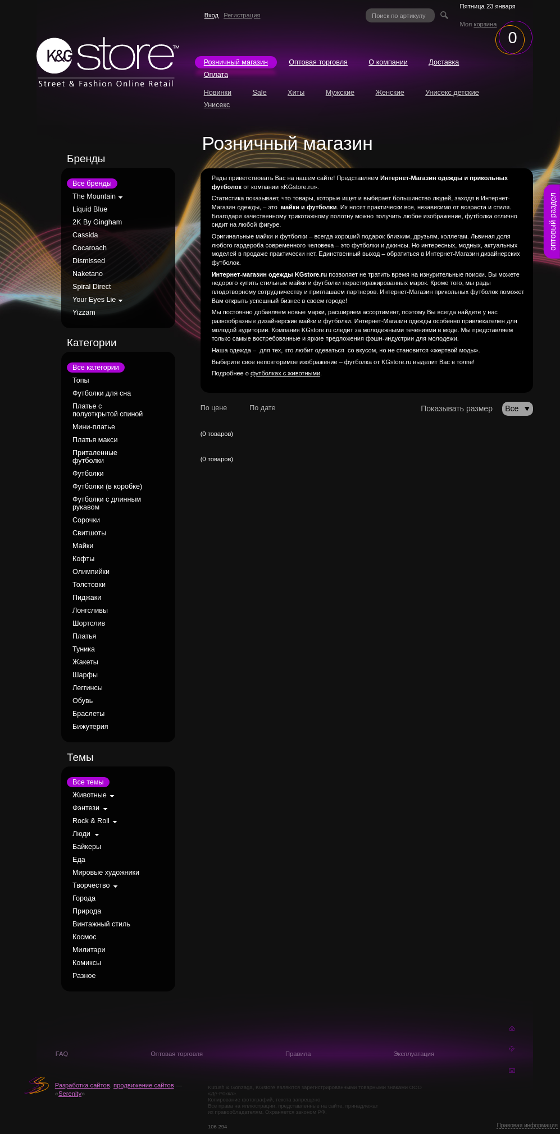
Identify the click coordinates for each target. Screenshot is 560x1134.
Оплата (216, 75)
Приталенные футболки (94, 457)
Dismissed (88, 261)
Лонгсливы (90, 610)
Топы (80, 380)
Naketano (87, 274)
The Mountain (94, 196)
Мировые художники (105, 872)
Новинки (217, 93)
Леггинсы (87, 688)
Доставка (444, 62)
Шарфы (85, 675)
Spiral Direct (91, 287)
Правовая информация (527, 1125)
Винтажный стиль (101, 924)
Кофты (83, 559)
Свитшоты (89, 533)
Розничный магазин (236, 62)
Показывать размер (457, 408)
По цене (214, 408)
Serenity (69, 1093)
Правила (298, 1053)
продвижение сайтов (143, 1085)
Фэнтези (85, 808)
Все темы (88, 782)
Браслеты (88, 714)
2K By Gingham (97, 222)
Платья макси (94, 440)
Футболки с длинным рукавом (106, 503)
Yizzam (83, 312)
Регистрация (242, 15)
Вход (211, 15)
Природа (86, 911)
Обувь (82, 701)
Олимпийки (91, 572)
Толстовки (89, 585)
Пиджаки (86, 598)
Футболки (87, 474)
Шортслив (88, 623)
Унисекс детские (452, 93)
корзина (485, 24)
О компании (387, 62)
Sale (259, 93)
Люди (81, 834)
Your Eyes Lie (94, 300)
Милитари (89, 950)
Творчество (91, 885)
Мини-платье (93, 427)
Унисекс (217, 105)
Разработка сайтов (82, 1085)
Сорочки (86, 520)
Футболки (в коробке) (107, 486)
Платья (84, 636)
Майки (82, 546)
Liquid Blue (89, 209)
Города (83, 898)
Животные (89, 795)
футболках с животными (285, 373)
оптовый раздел (552, 221)
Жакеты (85, 662)
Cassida (85, 235)
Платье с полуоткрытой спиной (107, 410)
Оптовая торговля (318, 62)
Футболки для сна (101, 393)
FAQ (62, 1053)
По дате (262, 408)
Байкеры (86, 847)
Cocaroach (89, 248)
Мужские (340, 93)
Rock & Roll (91, 821)
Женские (389, 93)
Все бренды (92, 183)
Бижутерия (90, 727)
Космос (84, 937)
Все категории (95, 367)
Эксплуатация (413, 1053)
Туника (83, 649)
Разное (84, 976)
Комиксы (86, 963)
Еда (78, 860)
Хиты (296, 93)
